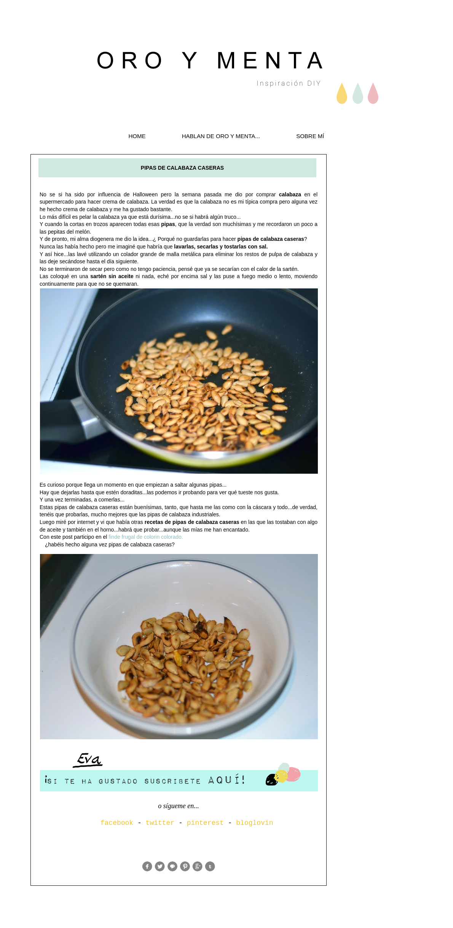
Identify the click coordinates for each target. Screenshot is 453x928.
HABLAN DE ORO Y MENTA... (221, 136)
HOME (136, 136)
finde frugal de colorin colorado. (145, 537)
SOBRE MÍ (310, 136)
